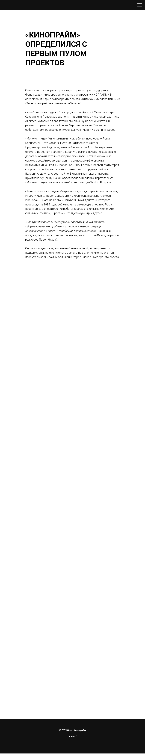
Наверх (72, 736)
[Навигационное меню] (139, 5)
